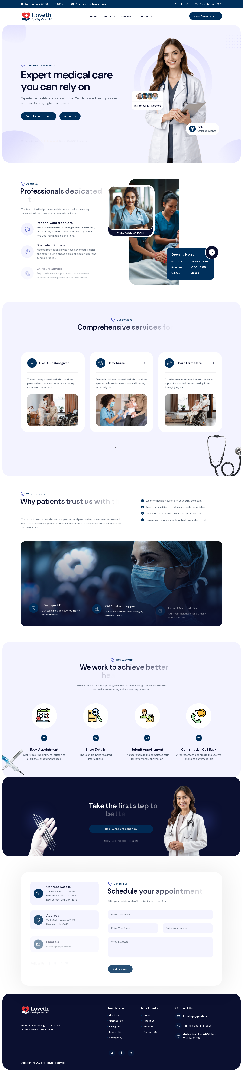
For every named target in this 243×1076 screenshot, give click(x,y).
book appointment (205, 16)
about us (70, 116)
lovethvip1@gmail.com (88, 4)
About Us (109, 16)
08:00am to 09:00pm (43, 4)
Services (126, 16)
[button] (118, 448)
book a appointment (39, 116)
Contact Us (145, 16)
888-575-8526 (208, 4)
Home (93, 16)
